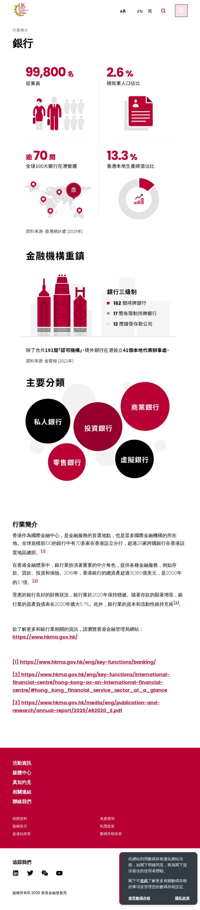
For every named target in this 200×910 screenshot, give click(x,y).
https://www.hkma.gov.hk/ (45, 637)
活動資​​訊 (21, 763)
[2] (16, 674)
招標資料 (19, 818)
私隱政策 (107, 826)
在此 (144, 880)
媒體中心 (21, 772)
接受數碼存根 (139, 898)
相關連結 (21, 792)
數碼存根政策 (111, 833)
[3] (16, 702)
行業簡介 (20, 30)
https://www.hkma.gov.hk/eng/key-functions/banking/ (88, 662)
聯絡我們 (21, 801)
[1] (15, 662)
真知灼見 (21, 782)
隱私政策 (182, 898)
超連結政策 (21, 833)
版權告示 (19, 826)
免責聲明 (107, 818)
